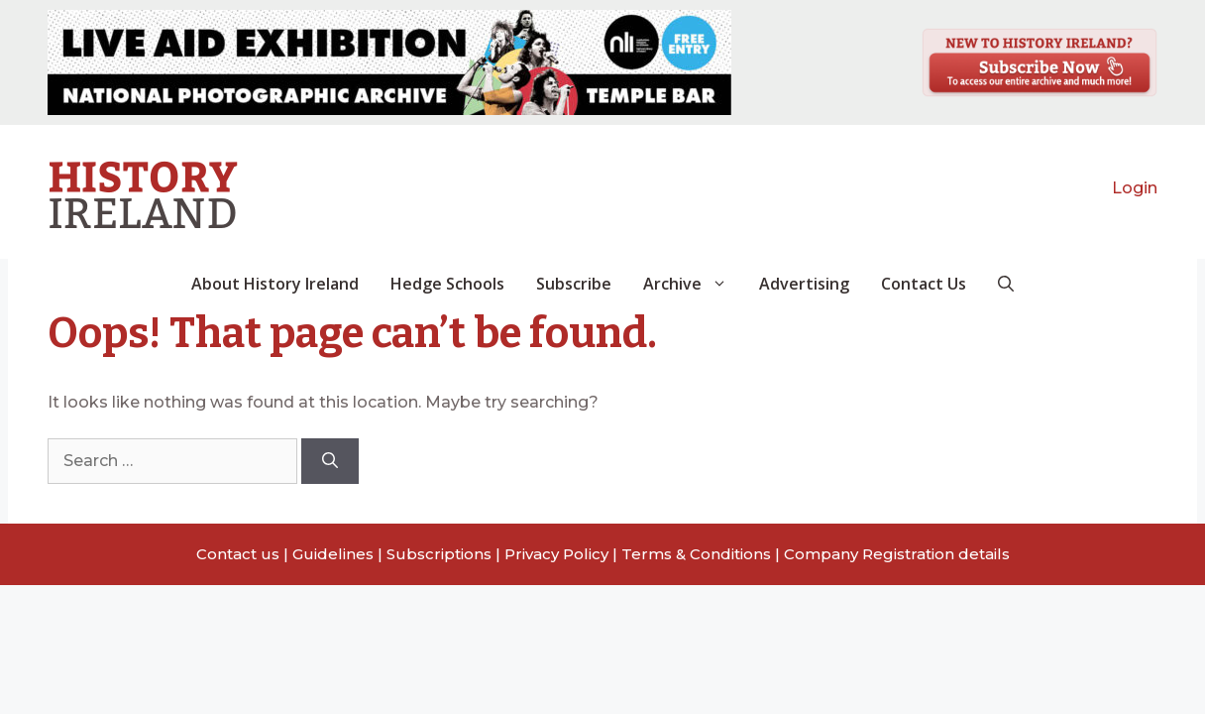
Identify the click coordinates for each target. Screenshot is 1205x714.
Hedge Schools (447, 284)
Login (1134, 187)
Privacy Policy (556, 553)
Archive (693, 283)
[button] (1006, 283)
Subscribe (573, 284)
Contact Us (923, 284)
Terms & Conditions (696, 553)
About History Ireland (275, 284)
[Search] (330, 461)
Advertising (804, 284)
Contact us (237, 553)
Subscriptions (439, 553)
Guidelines (333, 553)
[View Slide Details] (389, 62)
